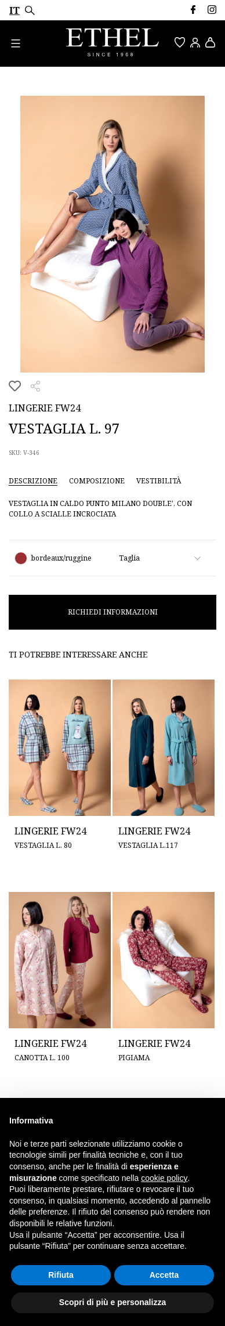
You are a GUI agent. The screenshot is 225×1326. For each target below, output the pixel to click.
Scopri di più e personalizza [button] (112, 1302)
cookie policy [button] (164, 1178)
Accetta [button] (164, 1275)
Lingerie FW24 (45, 408)
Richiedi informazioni (113, 612)
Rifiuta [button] (61, 1275)
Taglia (129, 558)
